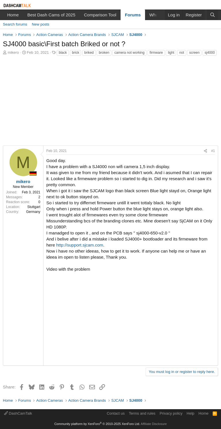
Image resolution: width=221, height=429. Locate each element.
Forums (133, 14)
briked (89, 53)
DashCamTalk (18, 413)
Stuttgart (33, 207)
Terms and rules (142, 413)
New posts (40, 24)
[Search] (212, 14)
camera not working (129, 53)
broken (104, 53)
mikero (13, 52)
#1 (213, 151)
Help (191, 413)
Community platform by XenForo (97, 424)
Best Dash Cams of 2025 (51, 14)
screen (194, 53)
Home (13, 14)
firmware (156, 53)
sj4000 (210, 53)
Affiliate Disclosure (154, 424)
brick (75, 53)
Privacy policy (171, 413)
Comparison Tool (100, 14)
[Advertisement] (110, 102)
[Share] (205, 151)
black (63, 53)
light (171, 53)
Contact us (116, 413)
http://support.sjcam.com (79, 245)
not (181, 53)
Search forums (15, 24)
